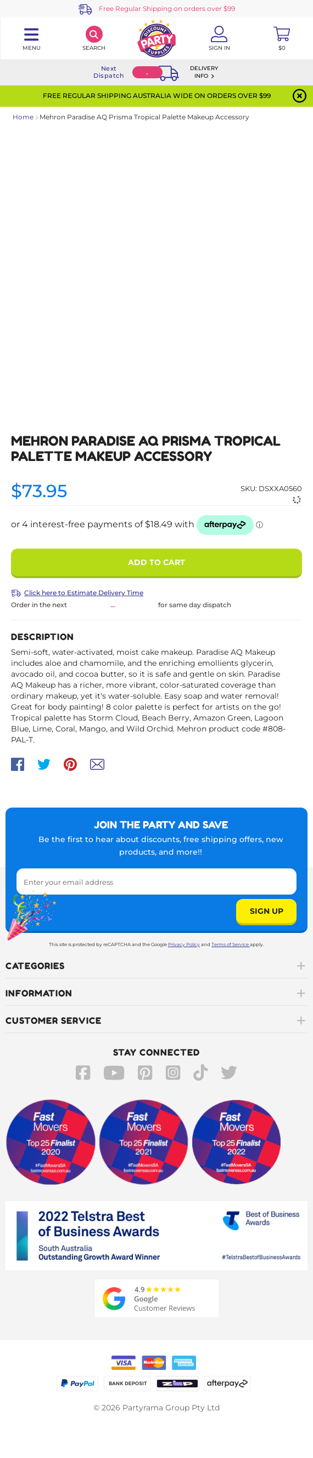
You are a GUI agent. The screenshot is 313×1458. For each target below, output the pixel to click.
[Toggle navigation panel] (31, 38)
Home (23, 117)
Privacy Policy (184, 944)
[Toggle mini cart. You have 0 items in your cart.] (281, 38)
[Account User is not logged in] (219, 38)
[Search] (94, 38)
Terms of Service (230, 944)
